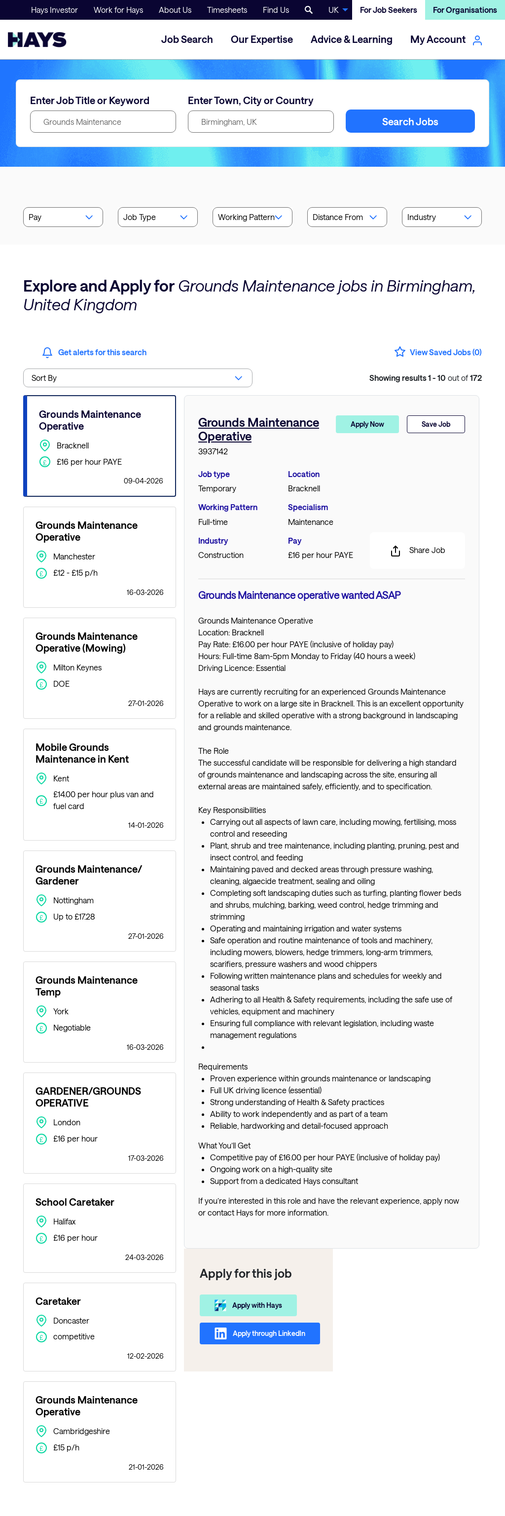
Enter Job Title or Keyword (89, 100)
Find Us (276, 9)
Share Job (417, 551)
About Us (175, 9)
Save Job (436, 424)
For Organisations (465, 9)
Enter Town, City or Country (251, 100)
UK (333, 9)
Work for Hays (118, 9)
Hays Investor (54, 9)
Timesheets (227, 9)
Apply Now (367, 424)
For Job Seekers (388, 9)
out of (425, 377)
